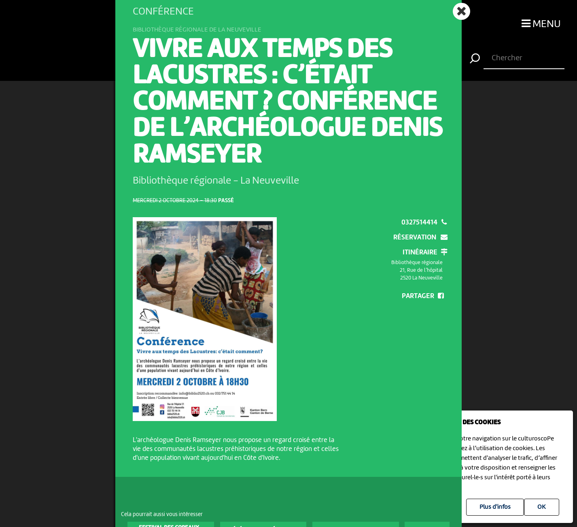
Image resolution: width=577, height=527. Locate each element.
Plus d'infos (495, 507)
